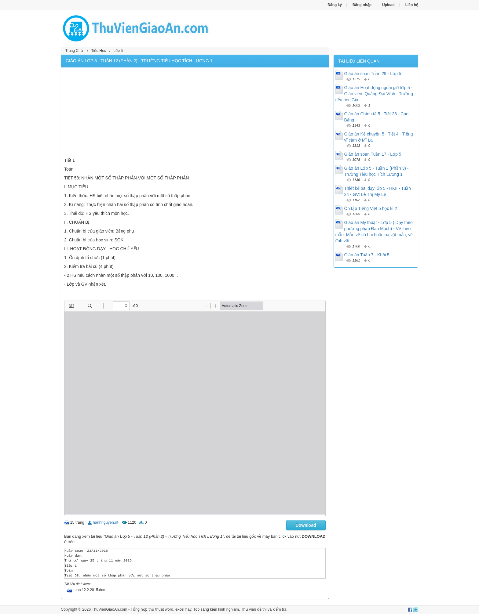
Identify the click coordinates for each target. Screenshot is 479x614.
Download (306, 525)
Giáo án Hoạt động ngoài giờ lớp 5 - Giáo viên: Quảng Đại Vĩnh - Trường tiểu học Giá (374, 93)
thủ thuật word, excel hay (169, 609)
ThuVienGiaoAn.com (109, 609)
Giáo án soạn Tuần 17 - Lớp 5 (372, 154)
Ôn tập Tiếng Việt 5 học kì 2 (370, 208)
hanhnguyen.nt (105, 522)
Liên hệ (411, 5)
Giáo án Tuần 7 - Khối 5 (366, 254)
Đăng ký (334, 5)
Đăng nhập (362, 5)
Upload (388, 5)
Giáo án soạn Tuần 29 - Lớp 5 (372, 73)
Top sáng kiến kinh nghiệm (216, 609)
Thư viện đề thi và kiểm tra (264, 609)
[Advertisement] (195, 113)
